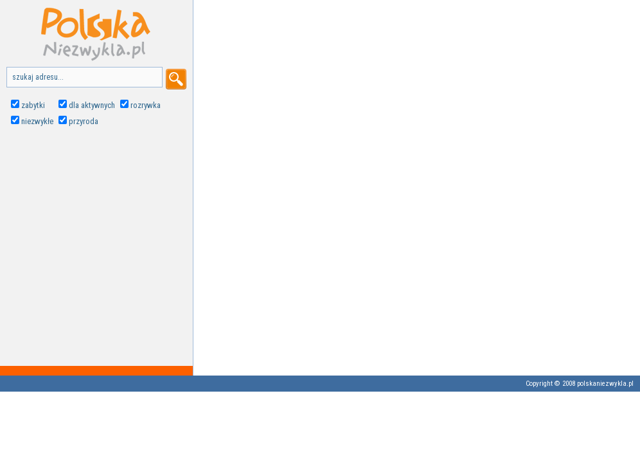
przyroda (83, 121)
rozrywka (145, 105)
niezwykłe (37, 121)
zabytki (33, 105)
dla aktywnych (92, 105)
